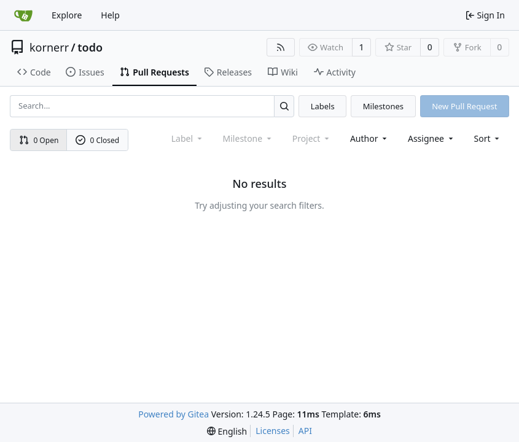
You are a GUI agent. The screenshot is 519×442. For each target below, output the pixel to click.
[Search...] (284, 106)
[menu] (488, 138)
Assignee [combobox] (431, 138)
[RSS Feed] (281, 47)
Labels (323, 106)
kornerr (49, 47)
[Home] (23, 15)
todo (90, 47)
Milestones (383, 106)
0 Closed (98, 140)
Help (110, 15)
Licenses (273, 430)
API (305, 430)
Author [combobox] (369, 138)
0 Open (39, 140)
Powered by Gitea (173, 414)
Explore (67, 15)
